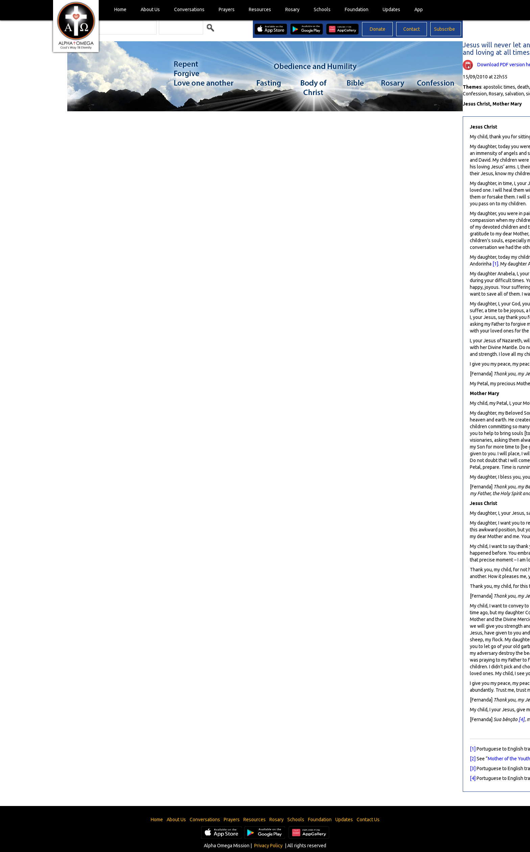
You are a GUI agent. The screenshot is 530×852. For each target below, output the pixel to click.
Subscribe (444, 29)
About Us (150, 9)
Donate (377, 29)
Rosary (292, 9)
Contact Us (368, 819)
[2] (473, 758)
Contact (411, 29)
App (418, 9)
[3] (473, 768)
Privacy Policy (268, 845)
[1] (495, 264)
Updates (391, 9)
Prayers (227, 9)
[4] (522, 719)
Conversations (189, 9)
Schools (322, 9)
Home (120, 9)
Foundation (356, 9)
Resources (260, 9)
